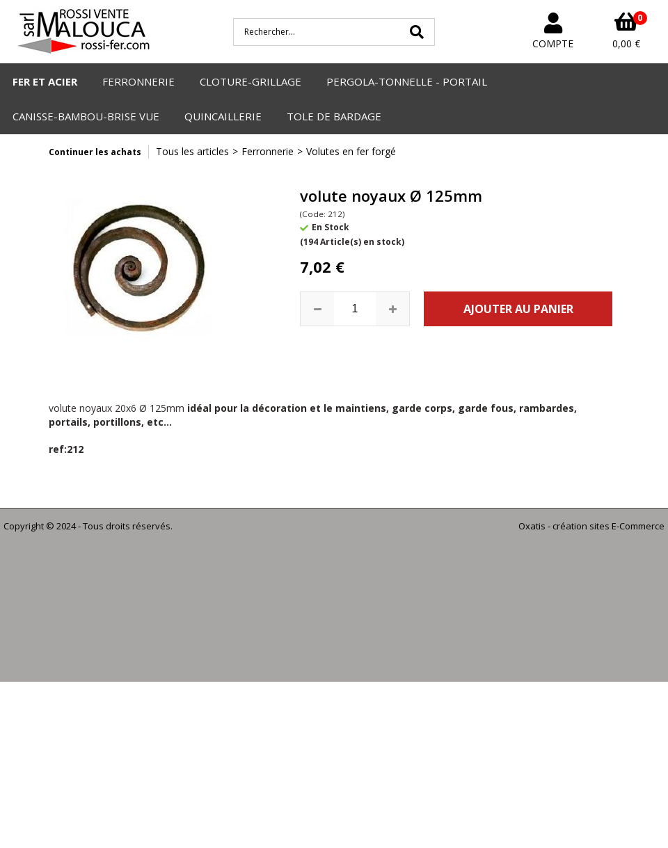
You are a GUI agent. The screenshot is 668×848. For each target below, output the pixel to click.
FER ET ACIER (45, 81)
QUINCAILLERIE (223, 116)
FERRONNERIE (138, 81)
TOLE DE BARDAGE (334, 116)
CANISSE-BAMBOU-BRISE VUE (86, 116)
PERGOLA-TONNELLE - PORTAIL (406, 81)
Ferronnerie (267, 151)
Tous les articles (192, 151)
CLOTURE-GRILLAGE (250, 81)
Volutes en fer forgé (351, 151)
